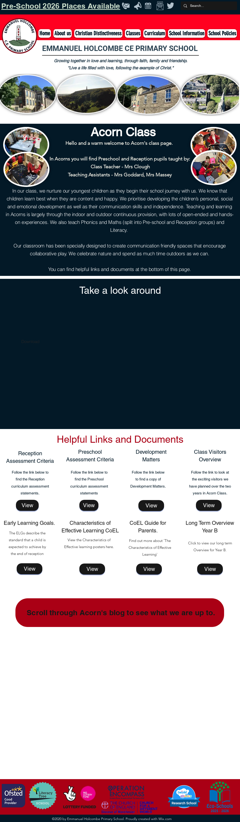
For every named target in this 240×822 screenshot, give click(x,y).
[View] (27, 505)
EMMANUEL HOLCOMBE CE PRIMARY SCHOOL (120, 48)
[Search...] (208, 5)
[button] (133, 33)
